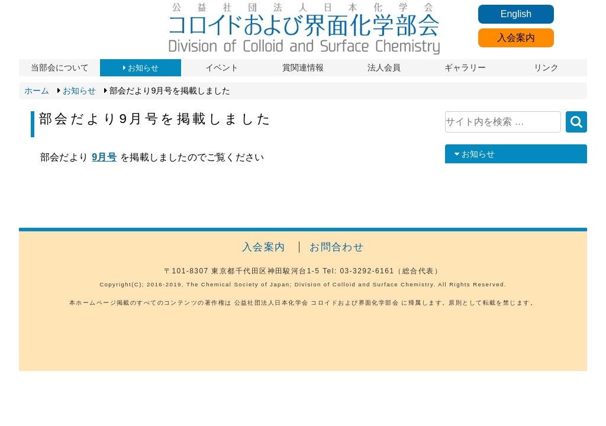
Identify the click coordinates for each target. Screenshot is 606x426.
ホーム (36, 90)
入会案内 (516, 38)
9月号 (104, 157)
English (516, 14)
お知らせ (79, 90)
